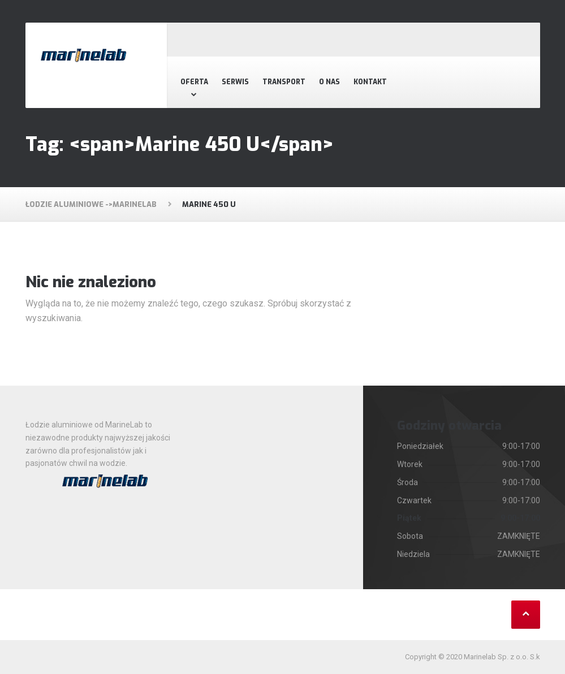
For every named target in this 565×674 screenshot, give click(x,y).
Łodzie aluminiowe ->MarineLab (91, 204)
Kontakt (370, 82)
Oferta (194, 82)
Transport (283, 82)
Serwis (235, 82)
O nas (329, 82)
